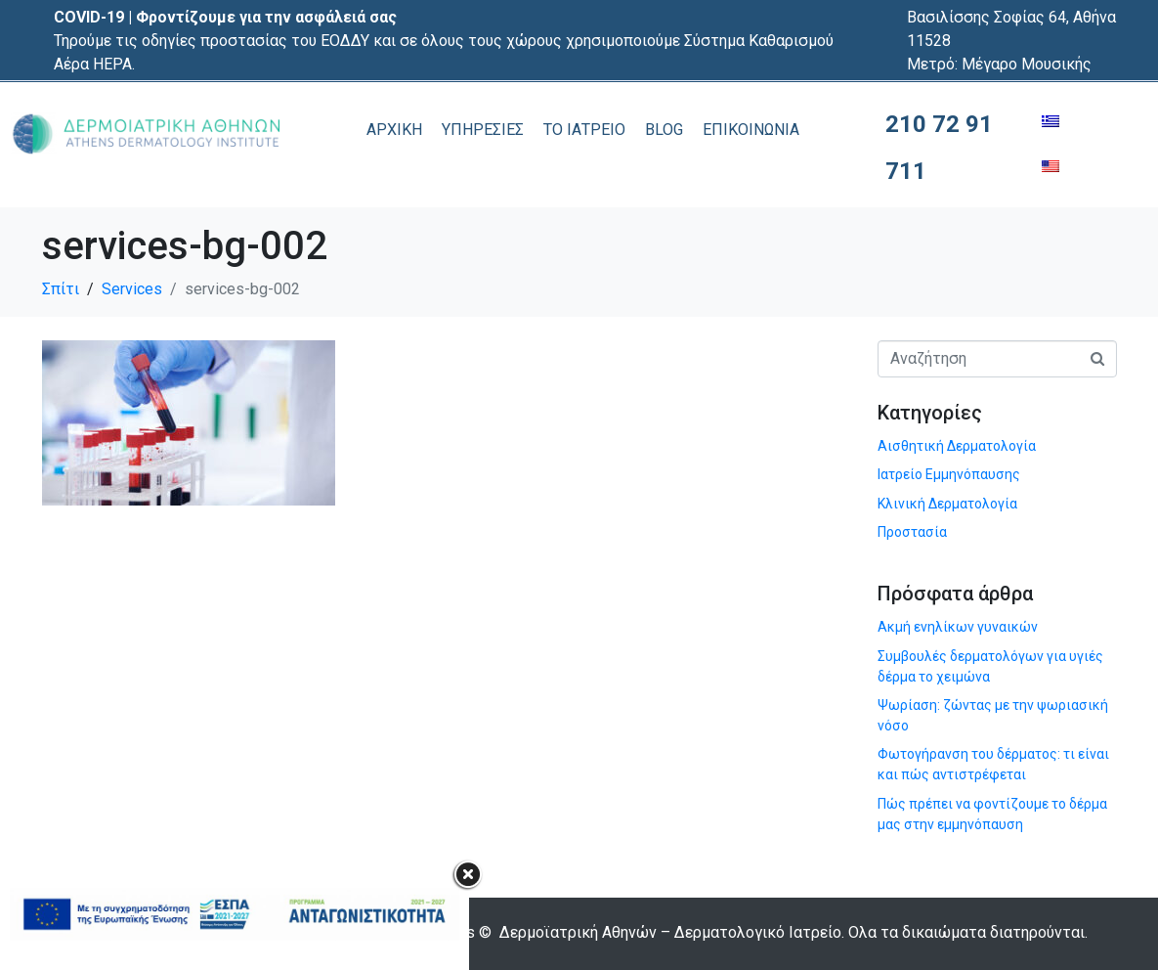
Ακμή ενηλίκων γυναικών (958, 627)
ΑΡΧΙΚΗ (394, 129)
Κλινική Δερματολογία (947, 503)
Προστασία (912, 532)
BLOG (664, 129)
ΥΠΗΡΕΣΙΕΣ (483, 129)
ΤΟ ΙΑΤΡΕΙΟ (584, 129)
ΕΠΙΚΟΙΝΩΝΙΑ (751, 129)
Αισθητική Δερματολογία (957, 446)
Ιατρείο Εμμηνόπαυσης (949, 474)
